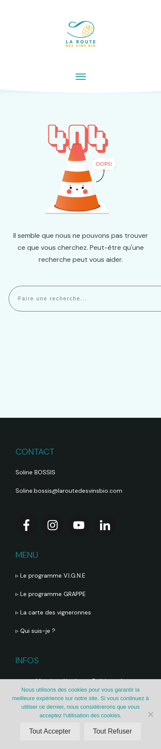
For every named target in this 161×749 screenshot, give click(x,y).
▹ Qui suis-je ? (36, 631)
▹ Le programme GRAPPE (51, 594)
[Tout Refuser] (150, 714)
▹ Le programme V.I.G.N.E (50, 575)
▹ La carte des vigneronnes (53, 612)
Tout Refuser (112, 731)
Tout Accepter (50, 731)
